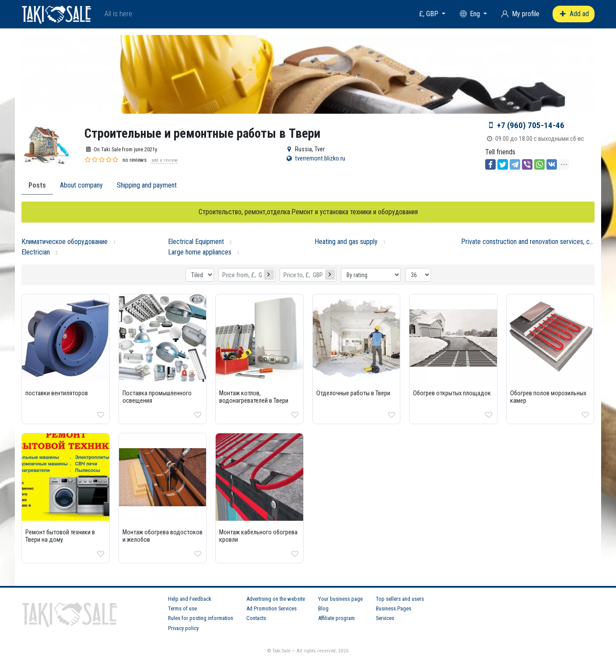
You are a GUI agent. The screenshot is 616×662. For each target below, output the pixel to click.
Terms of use (182, 608)
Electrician (35, 252)
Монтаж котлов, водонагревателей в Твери (253, 397)
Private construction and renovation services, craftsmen (537, 241)
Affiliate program (336, 618)
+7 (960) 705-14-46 (530, 125)
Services (385, 618)
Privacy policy (183, 628)
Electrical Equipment (196, 241)
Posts (37, 185)
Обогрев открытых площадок (452, 393)
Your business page (340, 599)
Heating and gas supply (346, 241)
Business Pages (393, 608)
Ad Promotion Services (271, 608)
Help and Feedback (189, 599)
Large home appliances (199, 252)
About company (81, 185)
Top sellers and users (400, 599)
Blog (323, 608)
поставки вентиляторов (56, 393)
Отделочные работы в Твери (353, 393)
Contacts (256, 618)
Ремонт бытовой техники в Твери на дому (60, 536)
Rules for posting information (200, 618)
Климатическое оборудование (64, 241)
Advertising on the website (275, 599)
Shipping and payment (147, 185)
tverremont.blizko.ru (320, 158)
